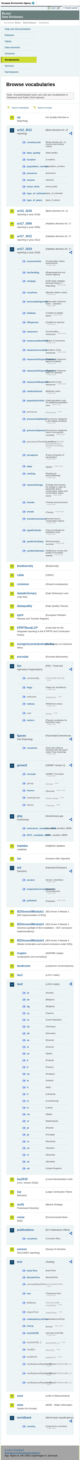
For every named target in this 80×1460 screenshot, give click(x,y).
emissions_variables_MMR (36, 828)
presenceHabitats (36, 419)
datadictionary (27, 593)
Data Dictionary (29, 23)
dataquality (24, 605)
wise (20, 1404)
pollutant (32, 900)
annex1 (31, 880)
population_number (36, 166)
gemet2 (22, 765)
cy (28, 1013)
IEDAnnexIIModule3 (30, 924)
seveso (22, 1249)
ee (28, 1040)
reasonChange (35, 485)
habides (22, 845)
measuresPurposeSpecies (36, 370)
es (28, 1053)
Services (9, 65)
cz (28, 1019)
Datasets (9, 35)
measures (32, 331)
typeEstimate (34, 530)
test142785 (33, 1333)
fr (28, 1067)
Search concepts (45, 108)
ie (28, 1080)
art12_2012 (24, 129)
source (30, 790)
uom (20, 1395)
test (19, 1261)
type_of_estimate (36, 193)
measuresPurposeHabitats (36, 359)
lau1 (20, 974)
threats (31, 502)
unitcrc (31, 720)
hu (28, 1074)
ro (28, 1141)
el (28, 1047)
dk (28, 1033)
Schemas (10, 53)
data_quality (33, 152)
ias (19, 858)
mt (28, 1114)
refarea (31, 703)
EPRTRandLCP (27, 627)
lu (28, 1101)
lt (27, 1094)
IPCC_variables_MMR (36, 835)
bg (28, 1006)
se (28, 1148)
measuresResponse (36, 382)
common (23, 584)
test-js (30, 1326)
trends (30, 511)
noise (21, 1217)
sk (28, 1161)
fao (19, 665)
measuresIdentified (36, 340)
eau (29, 1293)
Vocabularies (12, 59)
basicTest (32, 1270)
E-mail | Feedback (14, 1450)
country (31, 1426)
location (31, 159)
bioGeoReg (33, 272)
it (27, 1087)
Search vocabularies (20, 108)
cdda (20, 575)
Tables (8, 41)
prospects (32, 455)
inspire (21, 953)
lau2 (20, 984)
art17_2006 (24, 223)
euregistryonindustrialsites (31, 644)
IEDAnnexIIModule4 (30, 940)
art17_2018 (24, 248)
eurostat (22, 656)
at (28, 992)
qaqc (29, 466)
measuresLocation (36, 350)
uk (28, 1168)
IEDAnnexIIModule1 (30, 911)
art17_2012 (24, 236)
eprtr (20, 615)
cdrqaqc (31, 281)
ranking (31, 473)
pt (28, 1134)
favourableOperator (36, 301)
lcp (19, 1191)
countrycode (34, 142)
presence (32, 173)
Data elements (12, 47)
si (28, 1154)
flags (29, 687)
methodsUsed (34, 391)
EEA (19, 3)
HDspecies (33, 322)
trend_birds (33, 186)
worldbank (24, 1417)
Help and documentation (18, 29)
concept (31, 774)
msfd (20, 1204)
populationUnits (35, 400)
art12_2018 (24, 210)
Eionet (18, 23)
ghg (19, 816)
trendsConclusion (36, 518)
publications (25, 1229)
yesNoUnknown (35, 550)
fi (27, 1060)
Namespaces (12, 72)
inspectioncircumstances (36, 889)
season (31, 180)
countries (32, 292)
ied (19, 867)
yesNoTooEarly (35, 541)
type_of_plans (34, 200)
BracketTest (33, 1277)
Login (53, 8)
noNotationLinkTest (36, 1319)
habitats (31, 313)
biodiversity (25, 565)
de (28, 1026)
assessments (34, 261)
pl (28, 1128)
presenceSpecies (36, 430)
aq (18, 117)
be (28, 999)
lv (28, 1107)
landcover (24, 965)
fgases (21, 735)
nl (28, 1121)
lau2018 (22, 1179)
